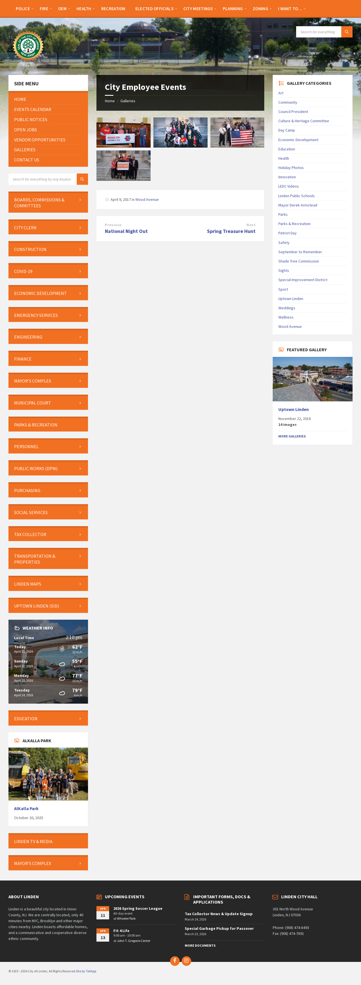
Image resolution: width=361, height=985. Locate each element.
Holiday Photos (291, 167)
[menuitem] (22, 8)
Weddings (286, 307)
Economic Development (298, 139)
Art (280, 92)
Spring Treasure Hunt (231, 231)
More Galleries (292, 436)
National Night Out (126, 231)
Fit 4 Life (121, 930)
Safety (284, 242)
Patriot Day (287, 232)
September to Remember (300, 251)
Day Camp (286, 130)
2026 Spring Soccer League (137, 908)
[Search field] (324, 31)
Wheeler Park (126, 918)
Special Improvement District (302, 279)
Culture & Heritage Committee (303, 120)
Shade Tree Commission (298, 261)
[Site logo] (28, 64)
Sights (283, 270)
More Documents (200, 945)
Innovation (287, 176)
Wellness (286, 317)
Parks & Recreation (294, 223)
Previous (113, 225)
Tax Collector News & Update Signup (219, 913)
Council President (293, 111)
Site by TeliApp (86, 971)
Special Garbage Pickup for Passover (219, 928)
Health (283, 158)
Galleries (127, 100)
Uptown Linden (290, 298)
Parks (283, 214)
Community (287, 102)
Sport (283, 289)
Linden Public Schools (296, 195)
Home (110, 100)
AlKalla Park (26, 808)
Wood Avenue (147, 199)
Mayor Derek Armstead (297, 205)
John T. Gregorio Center (133, 941)
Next (251, 225)
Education (286, 149)
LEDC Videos (288, 186)
